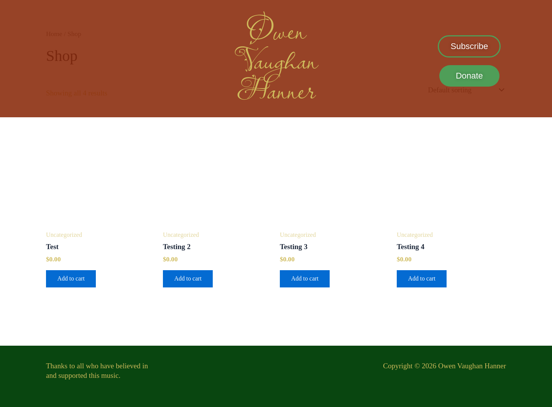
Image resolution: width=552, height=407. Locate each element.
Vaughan (276, 59)
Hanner (275, 89)
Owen (275, 29)
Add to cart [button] (71, 279)
